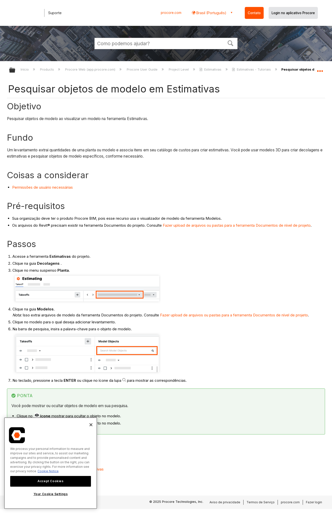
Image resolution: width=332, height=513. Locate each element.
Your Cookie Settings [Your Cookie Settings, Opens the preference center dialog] (51, 494)
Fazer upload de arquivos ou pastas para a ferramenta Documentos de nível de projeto (237, 225)
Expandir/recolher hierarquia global (15, 70)
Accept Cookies (50, 481)
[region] (50, 463)
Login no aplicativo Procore (293, 13)
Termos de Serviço (261, 502)
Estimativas (210, 69)
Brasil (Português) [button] (210, 13)
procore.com (171, 13)
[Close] (90, 424)
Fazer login (314, 502)
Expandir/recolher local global (320, 69)
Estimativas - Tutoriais (252, 69)
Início (25, 69)
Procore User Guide (143, 69)
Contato (254, 13)
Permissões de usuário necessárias (42, 187)
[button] (231, 43)
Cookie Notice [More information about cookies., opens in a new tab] (48, 471)
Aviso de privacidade (224, 502)
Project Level (179, 69)
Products (47, 69)
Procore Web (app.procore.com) (90, 69)
